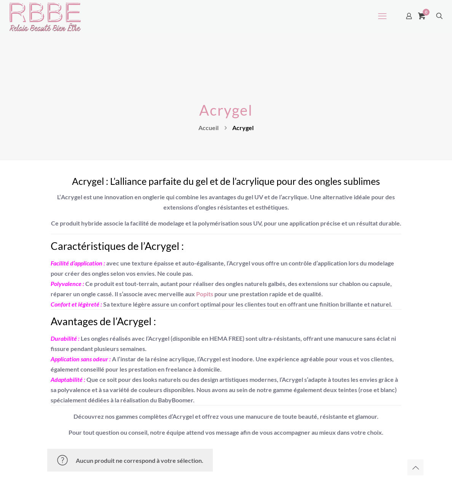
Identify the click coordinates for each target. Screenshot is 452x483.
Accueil (208, 127)
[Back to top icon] (415, 467)
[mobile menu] (382, 16)
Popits (204, 293)
